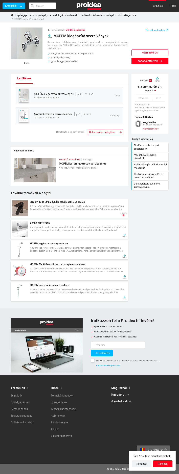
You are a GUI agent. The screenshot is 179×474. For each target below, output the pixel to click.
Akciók (55, 429)
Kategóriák (11, 5)
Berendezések (19, 409)
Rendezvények (59, 422)
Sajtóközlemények (62, 435)
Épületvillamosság (21, 415)
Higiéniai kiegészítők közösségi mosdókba (150, 166)
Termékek (18, 388)
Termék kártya (69, 208)
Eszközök (16, 395)
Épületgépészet (24, 15)
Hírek (55, 388)
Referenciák (58, 415)
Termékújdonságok (62, 395)
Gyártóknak (119, 401)
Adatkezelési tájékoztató (108, 365)
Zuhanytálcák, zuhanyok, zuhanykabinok (150, 185)
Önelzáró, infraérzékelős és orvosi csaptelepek (150, 175)
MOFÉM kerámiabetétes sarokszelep (69, 172)
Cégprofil (150, 88)
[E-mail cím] (118, 345)
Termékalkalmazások (63, 409)
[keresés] (42, 6)
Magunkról (119, 388)
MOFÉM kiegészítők (127, 15)
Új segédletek (59, 402)
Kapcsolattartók (150, 61)
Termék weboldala (155, 30)
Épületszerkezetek (22, 422)
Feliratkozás (103, 353)
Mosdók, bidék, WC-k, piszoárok (150, 156)
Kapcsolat (118, 394)
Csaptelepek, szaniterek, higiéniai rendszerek (56, 15)
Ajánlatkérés (150, 52)
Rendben (163, 463)
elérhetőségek (150, 129)
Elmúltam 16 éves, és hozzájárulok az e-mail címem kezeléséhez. (127, 360)
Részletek (142, 463)
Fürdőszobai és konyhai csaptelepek (97, 15)
